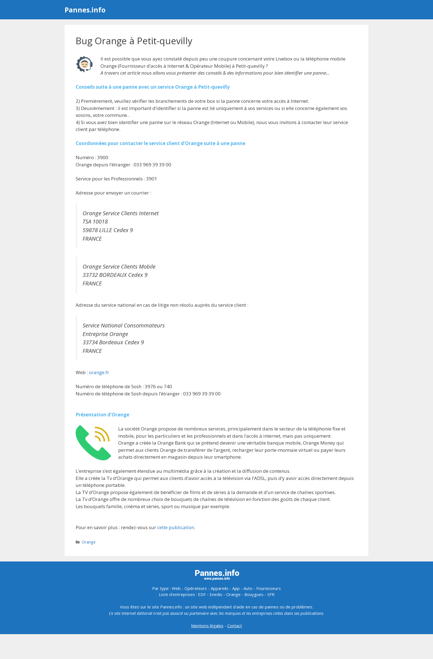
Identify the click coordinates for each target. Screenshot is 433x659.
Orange (89, 542)
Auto (248, 588)
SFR (270, 594)
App (236, 588)
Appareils (219, 588)
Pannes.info (85, 9)
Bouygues (253, 594)
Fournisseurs (268, 588)
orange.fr (99, 372)
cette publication (175, 527)
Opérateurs (195, 588)
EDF (202, 594)
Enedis (216, 594)
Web (176, 588)
